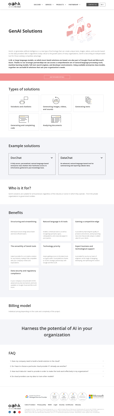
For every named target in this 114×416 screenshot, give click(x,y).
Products (61, 5)
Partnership (75, 5)
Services (49, 5)
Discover (38, 5)
